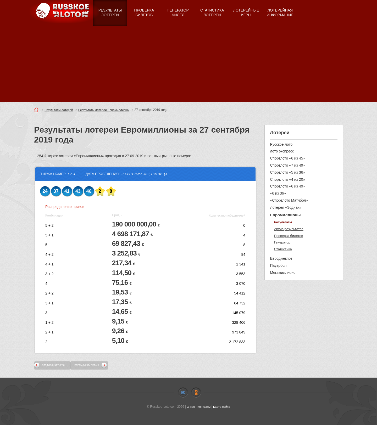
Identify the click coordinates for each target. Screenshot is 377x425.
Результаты (283, 222)
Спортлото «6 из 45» (287, 158)
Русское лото (281, 144)
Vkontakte (183, 392)
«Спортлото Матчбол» (289, 200)
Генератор (282, 242)
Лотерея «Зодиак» (285, 207)
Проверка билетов (288, 236)
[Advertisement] (188, 65)
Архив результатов (288, 229)
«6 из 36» (278, 193)
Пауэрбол (278, 265)
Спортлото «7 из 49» (287, 165)
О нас (190, 407)
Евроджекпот (281, 258)
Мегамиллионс (282, 272)
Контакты (204, 407)
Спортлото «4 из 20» (287, 179)
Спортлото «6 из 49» (287, 186)
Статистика (283, 249)
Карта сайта (222, 407)
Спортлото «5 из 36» (287, 172)
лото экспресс (282, 151)
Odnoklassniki (196, 392)
